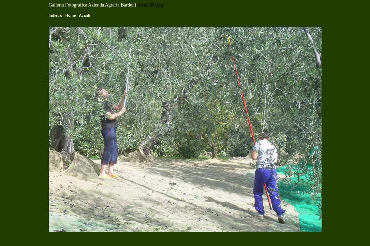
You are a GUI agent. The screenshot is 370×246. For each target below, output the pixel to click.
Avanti (84, 15)
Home (70, 15)
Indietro (55, 15)
